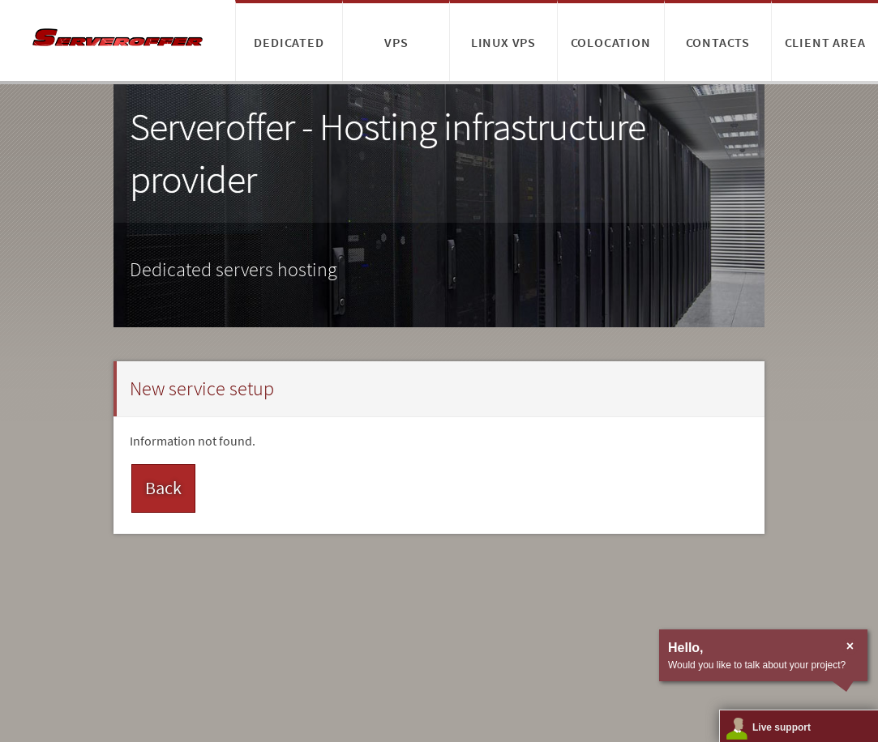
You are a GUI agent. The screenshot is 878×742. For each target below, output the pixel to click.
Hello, (686, 648)
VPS (396, 42)
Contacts (718, 42)
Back (163, 487)
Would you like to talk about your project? (757, 665)
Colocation (611, 42)
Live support (781, 727)
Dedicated (288, 42)
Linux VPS (503, 42)
